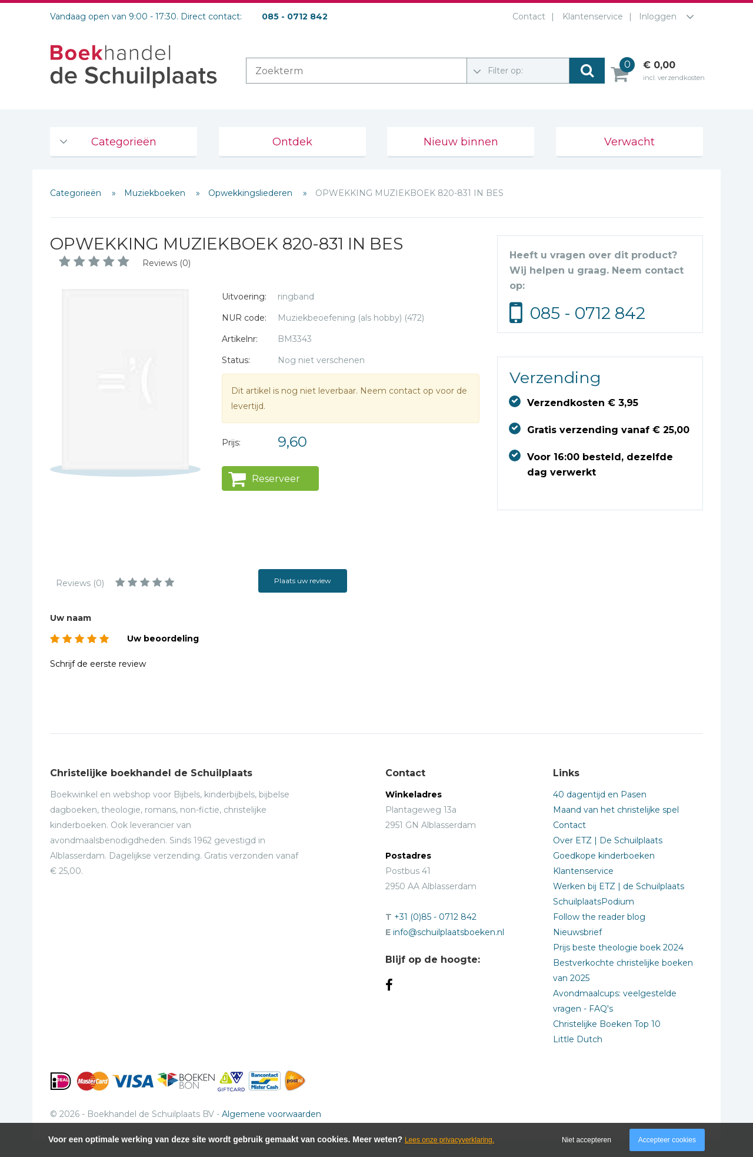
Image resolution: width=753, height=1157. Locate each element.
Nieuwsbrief (577, 932)
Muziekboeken (156, 193)
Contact (526, 16)
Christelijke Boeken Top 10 (607, 1024)
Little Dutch (577, 1039)
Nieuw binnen (461, 141)
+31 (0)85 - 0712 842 (435, 917)
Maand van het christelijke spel (616, 809)
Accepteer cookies (667, 1140)
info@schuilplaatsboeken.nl (448, 932)
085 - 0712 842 (587, 313)
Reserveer (276, 478)
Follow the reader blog (599, 917)
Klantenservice (590, 16)
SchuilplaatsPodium (593, 901)
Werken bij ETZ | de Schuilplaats (618, 886)
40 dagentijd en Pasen (600, 794)
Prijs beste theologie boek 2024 (618, 947)
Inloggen (658, 16)
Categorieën (123, 141)
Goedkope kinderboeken (604, 855)
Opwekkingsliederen (251, 193)
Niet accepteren (586, 1140)
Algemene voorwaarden (271, 1114)
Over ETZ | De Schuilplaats (607, 840)
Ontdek (292, 141)
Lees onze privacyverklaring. (449, 1140)
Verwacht (629, 141)
